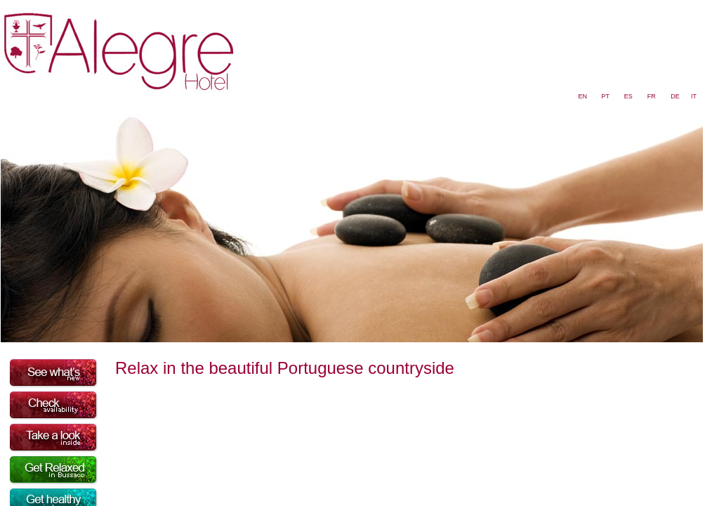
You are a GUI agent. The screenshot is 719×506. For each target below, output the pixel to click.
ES (628, 96)
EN (583, 96)
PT (605, 96)
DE (675, 96)
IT (694, 96)
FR (651, 96)
